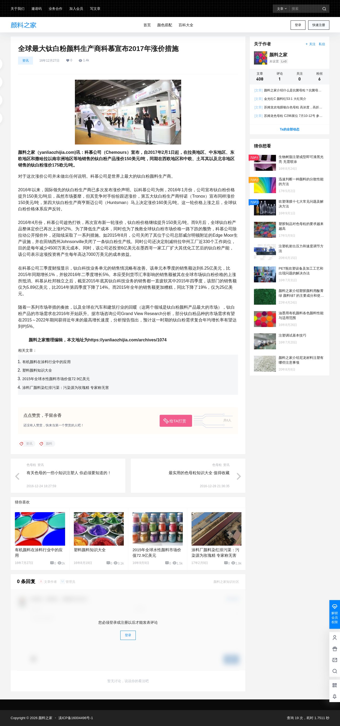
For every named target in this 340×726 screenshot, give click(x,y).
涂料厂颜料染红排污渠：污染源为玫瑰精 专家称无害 (65, 387)
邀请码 (36, 9)
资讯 (25, 60)
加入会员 (76, 9)
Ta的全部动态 (289, 129)
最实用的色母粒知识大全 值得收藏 (199, 472)
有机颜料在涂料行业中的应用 (46, 362)
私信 (322, 44)
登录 (298, 25)
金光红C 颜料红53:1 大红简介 (280, 99)
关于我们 (17, 9)
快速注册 (318, 25)
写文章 (95, 9)
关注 (310, 44)
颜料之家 (44, 718)
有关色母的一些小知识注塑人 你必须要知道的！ (69, 472)
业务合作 (55, 9)
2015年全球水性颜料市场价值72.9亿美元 (56, 379)
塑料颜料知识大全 (37, 370)
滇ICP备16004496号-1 (75, 718)
